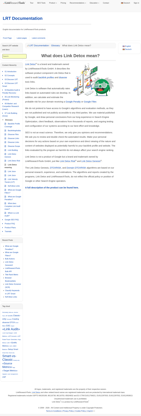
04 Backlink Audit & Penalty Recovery (11, 91)
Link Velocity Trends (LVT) (11, 180)
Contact (106, 3)
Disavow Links (12, 138)
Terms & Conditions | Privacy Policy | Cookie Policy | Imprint (69, 411)
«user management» (12, 374)
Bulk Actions (10, 259)
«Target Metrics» (10, 370)
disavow (63, 77)
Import (12, 326)
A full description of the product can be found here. (52, 187)
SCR (10, 346)
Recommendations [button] (78, 3)
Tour (31, 3)
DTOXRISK (55, 168)
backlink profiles (46, 77)
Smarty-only (16, 360)
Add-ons (11, 312)
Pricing (63, 3)
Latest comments (38, 38)
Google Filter (90, 101)
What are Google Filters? (13, 191)
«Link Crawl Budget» (7, 333)
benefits (10, 316)
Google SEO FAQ (10, 219)
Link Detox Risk (67, 161)
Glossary (55, 45)
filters (4, 326)
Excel (16, 322)
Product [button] (53, 3)
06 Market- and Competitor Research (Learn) (10, 106)
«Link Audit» (11, 329)
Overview (14, 339)
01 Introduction (9, 71)
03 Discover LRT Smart (10, 84)
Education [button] (94, 3)
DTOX (12, 322)
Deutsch (125, 3)
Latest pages (22, 38)
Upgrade (4, 374)
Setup (10, 349)
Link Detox (30, 64)
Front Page (7, 38)
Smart (15, 349)
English (127, 46)
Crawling (15, 319)
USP (4, 377)
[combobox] (14, 56)
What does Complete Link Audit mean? (12, 206)
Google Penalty (73, 101)
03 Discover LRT (10, 79)
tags (14, 367)
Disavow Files (12, 134)
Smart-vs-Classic (9, 357)
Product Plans (9, 227)
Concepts (9, 319)
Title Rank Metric (11, 275)
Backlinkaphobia (13, 130)
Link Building (11, 150)
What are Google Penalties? (13, 197)
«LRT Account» (12, 336)
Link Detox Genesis (90, 161)
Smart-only (11, 352)
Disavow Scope (12, 146)
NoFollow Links (12, 186)
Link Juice (10, 171)
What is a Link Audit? (12, 214)
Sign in (136, 3)
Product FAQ (8, 223)
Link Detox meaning (11, 166)
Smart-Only (5, 352)
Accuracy (5, 312)
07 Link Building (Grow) (9, 114)
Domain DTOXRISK (76, 168)
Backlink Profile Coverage (12, 125)
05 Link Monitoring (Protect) (10, 98)
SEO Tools (41, 3)
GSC (8, 325)
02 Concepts (8, 75)
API (6, 315)
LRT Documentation (23, 18)
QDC (8, 342)
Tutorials (6, 231)
